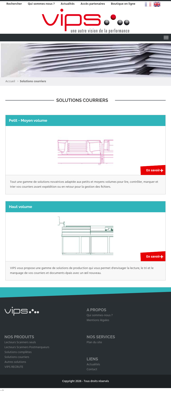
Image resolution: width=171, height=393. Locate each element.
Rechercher (14, 3)
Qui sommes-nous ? (41, 3)
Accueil (10, 81)
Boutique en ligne (123, 3)
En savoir (153, 170)
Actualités (67, 3)
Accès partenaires (93, 3)
